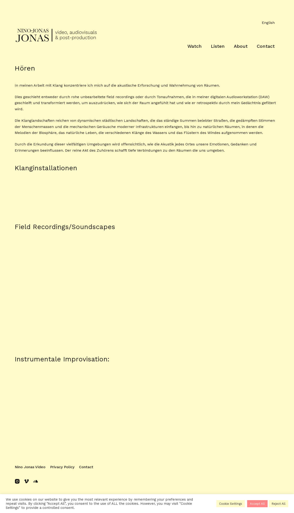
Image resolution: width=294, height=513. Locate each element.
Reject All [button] (278, 503)
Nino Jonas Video (30, 467)
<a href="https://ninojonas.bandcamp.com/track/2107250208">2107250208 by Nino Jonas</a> (147, 417)
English (268, 22)
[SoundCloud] (35, 481)
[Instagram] (17, 481)
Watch (194, 46)
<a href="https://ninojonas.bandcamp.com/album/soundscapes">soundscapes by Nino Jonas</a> (147, 252)
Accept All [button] (257, 503)
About (241, 46)
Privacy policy (62, 467)
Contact (266, 46)
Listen (218, 46)
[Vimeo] (26, 481)
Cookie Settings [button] (230, 503)
